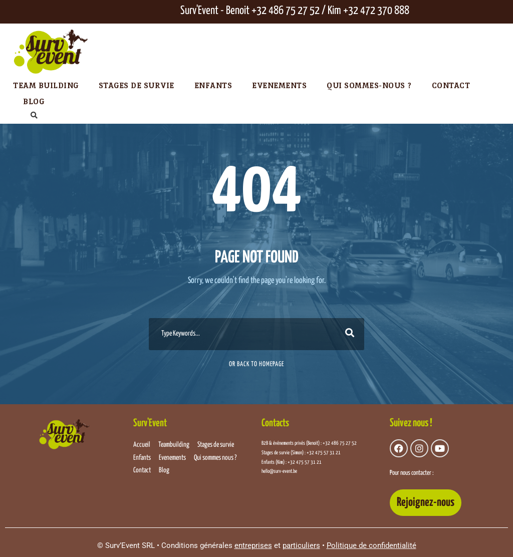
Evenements (279, 85)
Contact (451, 85)
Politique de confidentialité (371, 545)
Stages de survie (136, 85)
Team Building (46, 85)
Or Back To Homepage (256, 364)
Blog (33, 101)
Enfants (213, 85)
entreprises (253, 545)
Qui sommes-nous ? (369, 85)
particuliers (301, 545)
